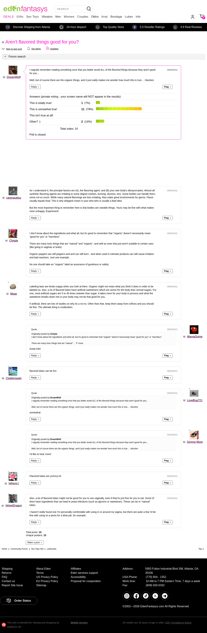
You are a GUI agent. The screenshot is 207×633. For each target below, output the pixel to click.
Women (69, 16)
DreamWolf (14, 77)
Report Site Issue (12, 585)
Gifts (20, 16)
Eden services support (84, 572)
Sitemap (41, 585)
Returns (6, 572)
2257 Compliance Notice (178, 622)
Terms (40, 572)
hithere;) (14, 483)
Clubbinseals (14, 378)
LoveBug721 (195, 400)
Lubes (129, 16)
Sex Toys (32, 16)
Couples (82, 16)
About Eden (43, 568)
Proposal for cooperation (86, 581)
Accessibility (78, 577)
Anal (104, 16)
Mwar (13, 293)
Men (58, 16)
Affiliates (76, 568)
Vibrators (47, 16)
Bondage (116, 16)
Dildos (94, 16)
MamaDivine (195, 336)
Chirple (13, 240)
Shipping (7, 568)
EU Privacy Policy (47, 581)
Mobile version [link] (79, 622)
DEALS (8, 16)
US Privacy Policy (47, 577)
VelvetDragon (13, 505)
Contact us (8, 581)
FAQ (4, 577)
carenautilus (13, 197)
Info (138, 16)
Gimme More (195, 441)
